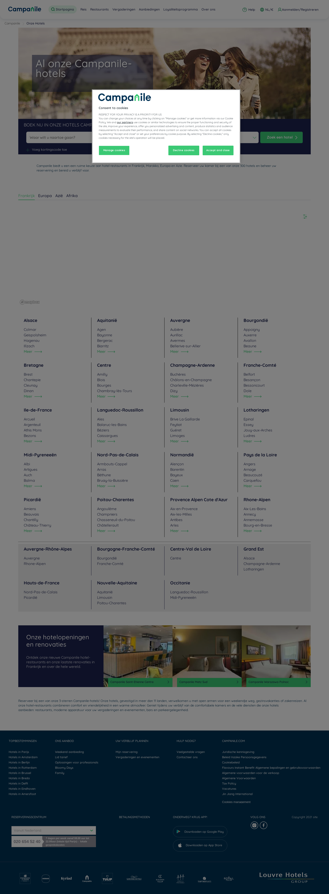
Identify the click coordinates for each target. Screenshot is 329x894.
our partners (125, 122)
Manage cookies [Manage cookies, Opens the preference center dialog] (114, 150)
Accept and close (218, 150)
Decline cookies (183, 150)
